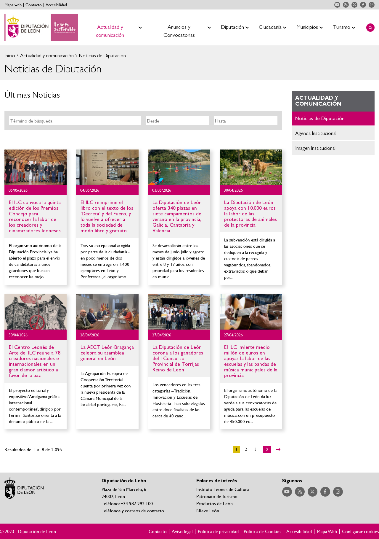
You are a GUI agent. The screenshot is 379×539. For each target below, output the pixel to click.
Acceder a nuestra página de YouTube (337, 5)
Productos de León (214, 503)
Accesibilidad (56, 5)
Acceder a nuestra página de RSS (346, 5)
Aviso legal (182, 531)
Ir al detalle (35, 167)
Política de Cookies (262, 531)
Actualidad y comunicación (46, 55)
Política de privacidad (218, 531)
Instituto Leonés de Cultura (222, 489)
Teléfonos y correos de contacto (133, 510)
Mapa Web (327, 531)
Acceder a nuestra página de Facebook (363, 5)
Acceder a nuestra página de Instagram (372, 5)
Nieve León (207, 510)
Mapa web (13, 5)
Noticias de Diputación (102, 55)
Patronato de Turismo (216, 496)
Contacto (33, 5)
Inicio (9, 55)
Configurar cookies (360, 531)
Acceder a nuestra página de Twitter (354, 5)
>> (278, 449)
